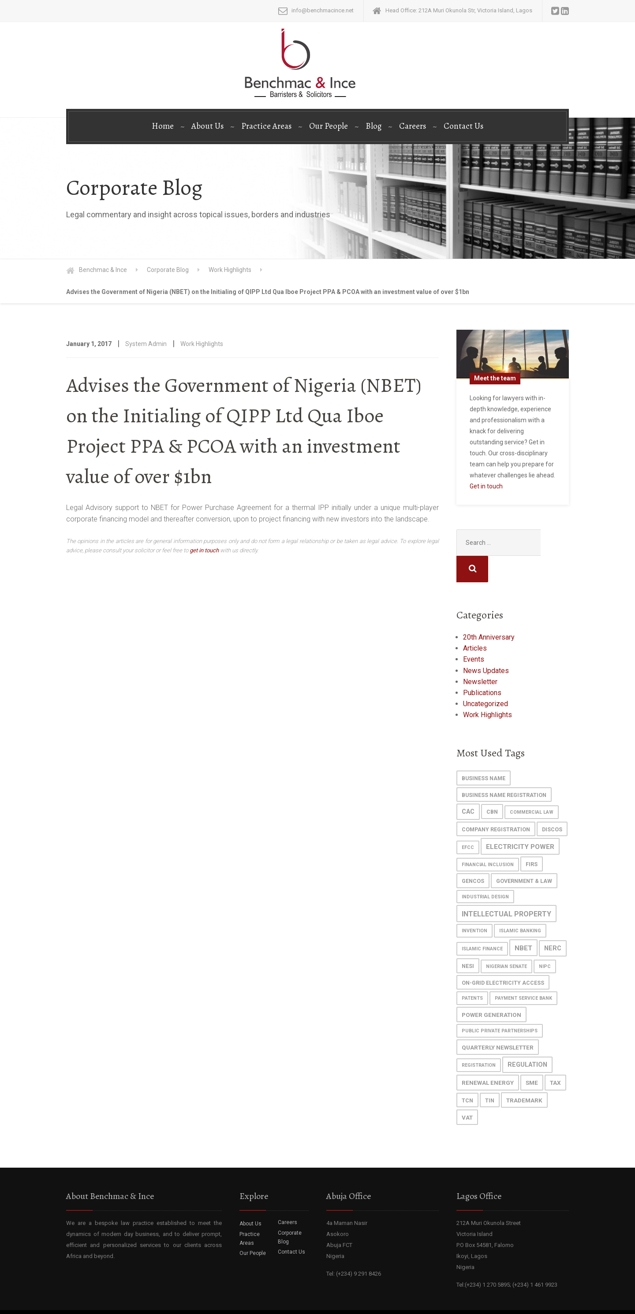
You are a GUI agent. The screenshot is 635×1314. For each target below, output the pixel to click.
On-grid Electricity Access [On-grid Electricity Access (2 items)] (503, 956)
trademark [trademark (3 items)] (524, 1073)
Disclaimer (553, 1300)
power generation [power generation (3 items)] (491, 988)
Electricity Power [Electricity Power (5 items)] (520, 820)
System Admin (146, 343)
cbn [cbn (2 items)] (492, 785)
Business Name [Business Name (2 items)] (483, 751)
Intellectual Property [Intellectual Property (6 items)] (506, 887)
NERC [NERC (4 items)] (552, 922)
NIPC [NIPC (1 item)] (545, 940)
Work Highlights (201, 343)
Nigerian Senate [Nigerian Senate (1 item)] (506, 940)
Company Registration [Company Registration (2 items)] (496, 803)
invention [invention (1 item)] (474, 904)
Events (473, 633)
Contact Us (463, 126)
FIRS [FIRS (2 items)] (532, 837)
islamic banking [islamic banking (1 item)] (520, 904)
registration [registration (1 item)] (479, 1039)
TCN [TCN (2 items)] (467, 1074)
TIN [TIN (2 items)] (489, 1074)
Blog (373, 126)
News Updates (486, 644)
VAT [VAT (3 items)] (467, 1090)
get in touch (204, 550)
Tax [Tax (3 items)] (555, 1056)
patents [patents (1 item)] (472, 972)
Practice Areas (266, 126)
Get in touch (486, 486)
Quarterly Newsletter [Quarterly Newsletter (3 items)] (498, 1020)
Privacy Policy (513, 1300)
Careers (412, 126)
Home (163, 126)
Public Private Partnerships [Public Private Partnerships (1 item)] (500, 1004)
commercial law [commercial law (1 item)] (531, 786)
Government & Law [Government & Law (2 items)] (524, 854)
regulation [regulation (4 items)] (527, 1038)
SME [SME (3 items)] (532, 1056)
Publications (482, 666)
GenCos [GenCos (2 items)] (473, 854)
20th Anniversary (489, 611)
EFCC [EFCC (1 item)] (468, 821)
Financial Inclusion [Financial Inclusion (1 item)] (488, 838)
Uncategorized (485, 677)
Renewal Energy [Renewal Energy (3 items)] (488, 1056)
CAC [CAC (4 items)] (468, 785)
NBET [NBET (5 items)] (523, 922)
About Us (207, 126)
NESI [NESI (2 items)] (468, 939)
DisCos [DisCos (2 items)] (552, 803)
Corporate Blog (290, 1210)
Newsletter (480, 655)
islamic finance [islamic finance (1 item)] (482, 922)
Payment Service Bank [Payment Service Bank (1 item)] (523, 972)
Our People (328, 126)
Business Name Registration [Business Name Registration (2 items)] (504, 768)
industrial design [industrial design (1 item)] (485, 870)
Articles (475, 622)
